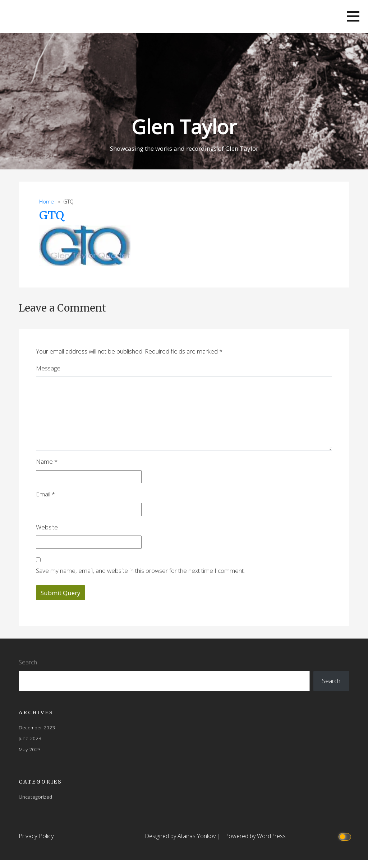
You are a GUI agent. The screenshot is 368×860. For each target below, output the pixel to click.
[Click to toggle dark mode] (345, 836)
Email (45, 494)
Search (28, 662)
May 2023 (30, 749)
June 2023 (30, 738)
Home (46, 201)
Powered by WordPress (255, 836)
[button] (353, 16)
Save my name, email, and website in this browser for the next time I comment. (140, 570)
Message (48, 368)
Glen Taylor (184, 126)
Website (47, 527)
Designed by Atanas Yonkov (181, 836)
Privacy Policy (36, 836)
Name (47, 461)
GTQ (51, 215)
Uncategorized (35, 796)
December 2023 (37, 727)
